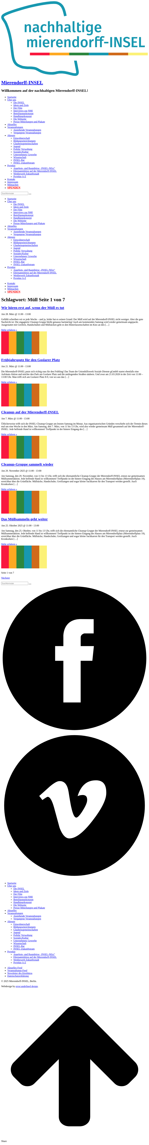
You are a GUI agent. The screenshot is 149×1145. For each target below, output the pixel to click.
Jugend (16, 146)
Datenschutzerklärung (18, 976)
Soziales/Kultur (21, 152)
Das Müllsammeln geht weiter (24, 519)
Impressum (12, 182)
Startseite (11, 97)
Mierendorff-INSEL (22, 82)
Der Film (17, 108)
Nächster (5, 578)
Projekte (11, 165)
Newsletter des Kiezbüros (19, 973)
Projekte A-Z (19, 176)
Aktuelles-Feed (14, 967)
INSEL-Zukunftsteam (24, 163)
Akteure (11, 135)
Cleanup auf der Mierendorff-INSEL (30, 412)
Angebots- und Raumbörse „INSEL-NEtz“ (34, 168)
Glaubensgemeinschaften (25, 143)
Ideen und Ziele (21, 105)
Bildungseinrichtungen (24, 141)
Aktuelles (12, 124)
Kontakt (11, 179)
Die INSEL (18, 102)
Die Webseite (19, 119)
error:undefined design (27, 986)
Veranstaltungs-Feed (17, 970)
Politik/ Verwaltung (22, 149)
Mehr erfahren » (9, 330)
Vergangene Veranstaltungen (27, 132)
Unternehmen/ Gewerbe (25, 154)
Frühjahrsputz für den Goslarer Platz (30, 360)
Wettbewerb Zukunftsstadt (26, 173)
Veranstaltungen (15, 127)
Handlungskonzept (22, 116)
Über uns (11, 99)
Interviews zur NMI (23, 110)
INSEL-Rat (19, 160)
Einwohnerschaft (21, 138)
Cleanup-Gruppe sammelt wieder (27, 464)
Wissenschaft (19, 157)
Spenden (13, 187)
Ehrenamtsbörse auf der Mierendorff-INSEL (35, 171)
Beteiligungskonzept (23, 113)
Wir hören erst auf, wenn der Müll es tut (32, 308)
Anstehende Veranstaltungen (27, 130)
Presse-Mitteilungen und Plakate (29, 121)
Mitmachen (12, 184)
